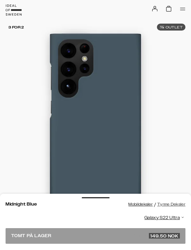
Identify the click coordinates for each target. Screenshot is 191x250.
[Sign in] (155, 9)
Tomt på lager (95, 236)
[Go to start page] (14, 10)
